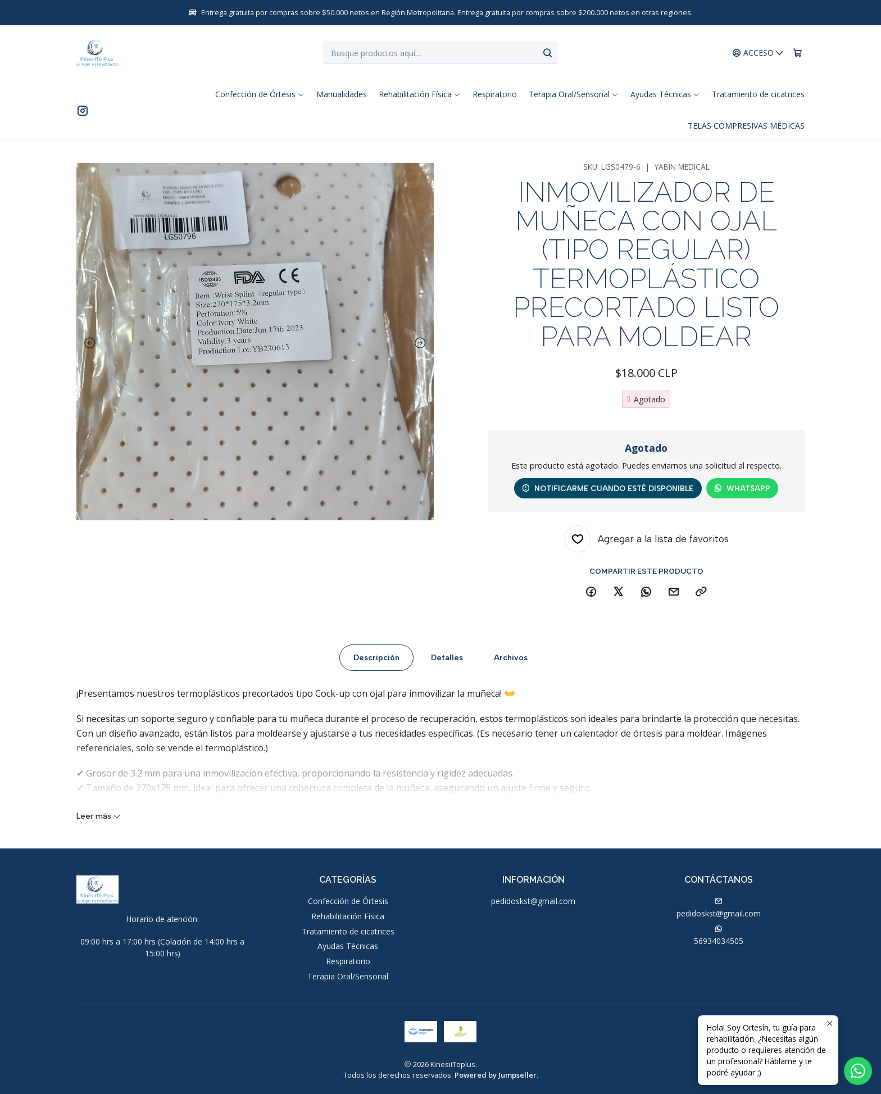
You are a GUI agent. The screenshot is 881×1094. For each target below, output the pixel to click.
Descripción (376, 664)
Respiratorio (348, 961)
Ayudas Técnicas (347, 946)
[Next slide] (422, 343)
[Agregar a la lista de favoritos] (646, 538)
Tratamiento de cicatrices (348, 931)
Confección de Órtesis (348, 901)
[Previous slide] (87, 343)
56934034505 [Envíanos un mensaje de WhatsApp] (718, 935)
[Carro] (798, 53)
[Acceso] (758, 53)
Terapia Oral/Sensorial (347, 976)
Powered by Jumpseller (496, 1075)
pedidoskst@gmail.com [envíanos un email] (718, 908)
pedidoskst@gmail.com (533, 901)
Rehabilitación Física (347, 916)
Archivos (511, 664)
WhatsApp (742, 488)
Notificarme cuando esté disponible (607, 488)
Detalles (447, 664)
